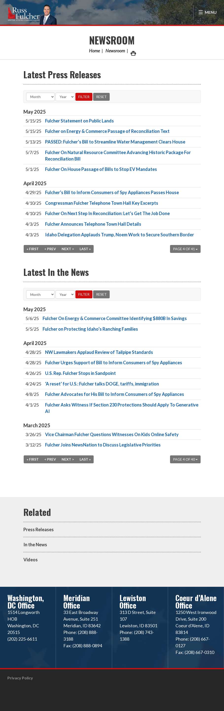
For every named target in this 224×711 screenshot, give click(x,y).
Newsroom (112, 40)
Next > (68, 249)
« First (33, 249)
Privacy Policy (20, 677)
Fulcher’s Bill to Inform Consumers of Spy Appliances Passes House (112, 192)
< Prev (50, 249)
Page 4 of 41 (185, 249)
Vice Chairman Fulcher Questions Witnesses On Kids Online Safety (112, 434)
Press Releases (38, 529)
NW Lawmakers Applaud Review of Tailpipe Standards (99, 352)
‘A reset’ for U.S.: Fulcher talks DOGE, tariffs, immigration (102, 383)
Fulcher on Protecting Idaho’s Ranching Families (90, 329)
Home (94, 50)
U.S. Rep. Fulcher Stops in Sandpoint (80, 373)
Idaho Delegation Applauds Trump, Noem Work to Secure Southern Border (119, 234)
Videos (30, 559)
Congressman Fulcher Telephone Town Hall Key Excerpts (101, 203)
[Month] (40, 97)
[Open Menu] (207, 12)
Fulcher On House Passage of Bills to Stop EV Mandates (101, 169)
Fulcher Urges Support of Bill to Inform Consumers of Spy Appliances (113, 362)
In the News (35, 544)
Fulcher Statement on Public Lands (79, 120)
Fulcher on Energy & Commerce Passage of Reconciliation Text (107, 131)
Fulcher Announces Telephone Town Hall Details (93, 224)
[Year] (65, 97)
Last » (85, 249)
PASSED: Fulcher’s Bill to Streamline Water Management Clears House (115, 141)
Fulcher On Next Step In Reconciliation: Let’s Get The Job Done (107, 213)
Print (133, 52)
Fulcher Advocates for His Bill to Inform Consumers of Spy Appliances (114, 394)
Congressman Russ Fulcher (32, 14)
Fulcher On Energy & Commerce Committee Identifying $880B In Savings (115, 318)
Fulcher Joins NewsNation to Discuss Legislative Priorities (103, 444)
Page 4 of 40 (185, 459)
